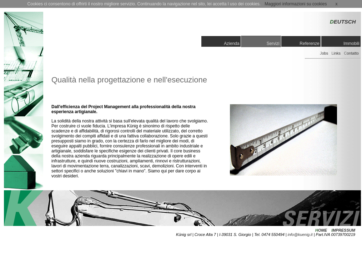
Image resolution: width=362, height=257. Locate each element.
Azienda (232, 43)
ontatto (351, 53)
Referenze (310, 43)
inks (336, 53)
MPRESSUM (343, 230)
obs (324, 53)
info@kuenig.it (300, 234)
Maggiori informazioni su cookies (296, 3)
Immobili (352, 43)
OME (322, 230)
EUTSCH (343, 22)
